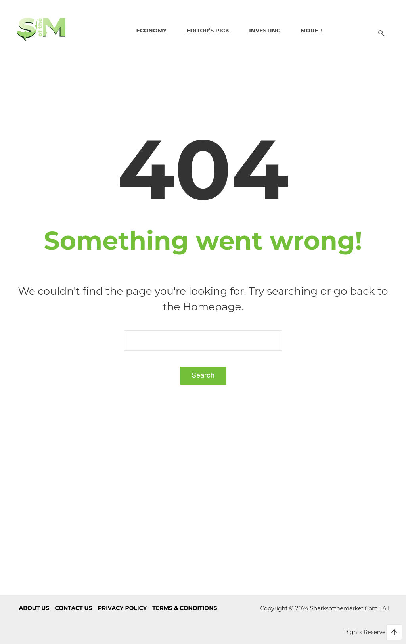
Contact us (73, 608)
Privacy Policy (122, 608)
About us (34, 608)
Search (203, 375)
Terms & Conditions (184, 608)
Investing (264, 30)
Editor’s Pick (207, 30)
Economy (151, 30)
